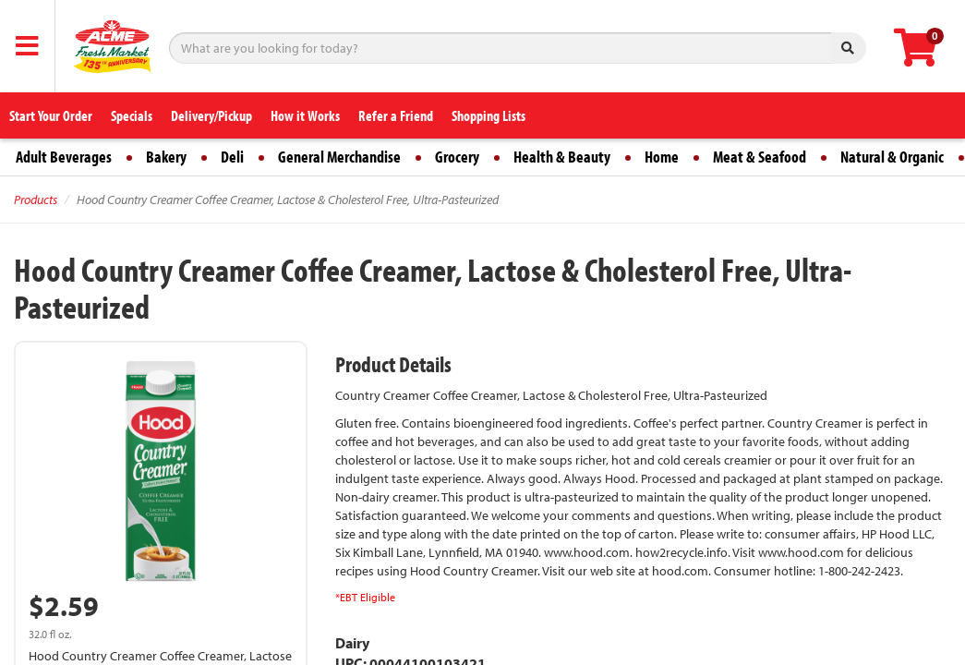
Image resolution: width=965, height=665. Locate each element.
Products (35, 199)
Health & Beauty (561, 156)
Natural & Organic (892, 156)
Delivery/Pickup (211, 115)
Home (662, 156)
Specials (131, 115)
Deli (232, 156)
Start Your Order (50, 115)
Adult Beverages (64, 156)
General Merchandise (339, 156)
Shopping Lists (488, 115)
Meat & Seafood (759, 156)
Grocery (457, 156)
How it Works (305, 115)
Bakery (166, 156)
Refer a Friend (395, 115)
